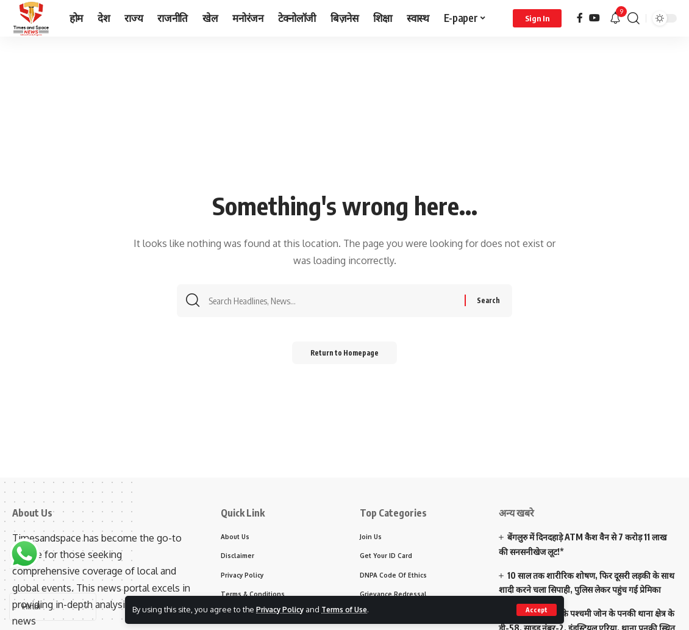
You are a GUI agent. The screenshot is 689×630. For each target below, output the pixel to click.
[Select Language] (52, 607)
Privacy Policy (283, 609)
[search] (633, 18)
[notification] (615, 18)
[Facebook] (580, 18)
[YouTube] (594, 18)
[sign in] (537, 18)
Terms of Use (352, 609)
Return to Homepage (344, 355)
